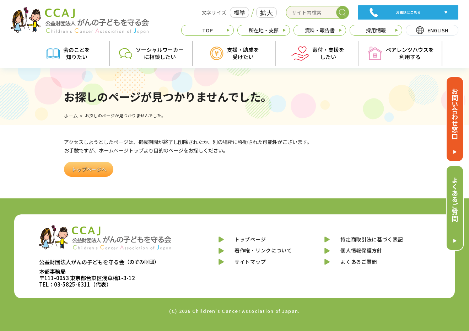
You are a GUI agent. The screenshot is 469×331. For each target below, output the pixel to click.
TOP (207, 30)
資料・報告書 (320, 30)
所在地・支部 (264, 30)
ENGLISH (437, 30)
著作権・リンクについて (262, 254)
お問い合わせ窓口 (454, 113)
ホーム (70, 116)
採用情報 (376, 30)
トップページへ (88, 169)
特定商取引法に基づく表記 (372, 240)
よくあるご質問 (454, 199)
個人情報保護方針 (359, 254)
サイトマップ (247, 268)
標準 (239, 12)
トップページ (247, 240)
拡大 (266, 12)
